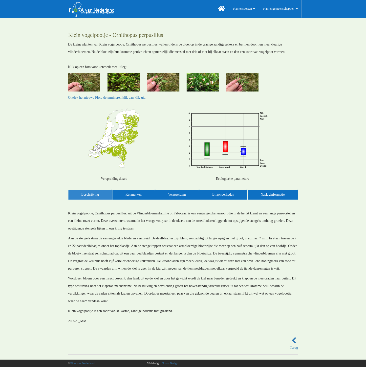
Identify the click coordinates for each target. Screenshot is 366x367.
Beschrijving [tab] (90, 194)
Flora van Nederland (82, 363)
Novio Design (170, 363)
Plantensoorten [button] (244, 8)
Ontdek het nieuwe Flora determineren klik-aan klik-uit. (107, 97)
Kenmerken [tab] (134, 194)
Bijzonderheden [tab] (223, 194)
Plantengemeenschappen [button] (280, 8)
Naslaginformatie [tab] (273, 194)
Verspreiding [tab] (177, 194)
